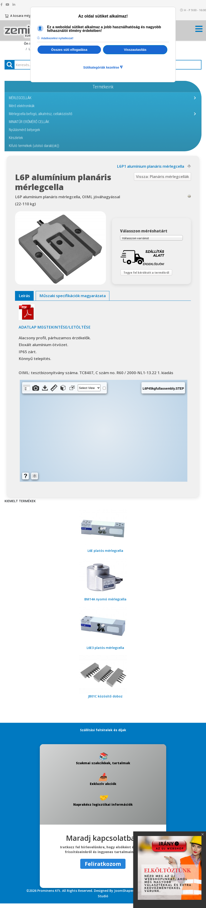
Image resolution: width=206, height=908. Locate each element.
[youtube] (7, 4)
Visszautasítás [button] (135, 49)
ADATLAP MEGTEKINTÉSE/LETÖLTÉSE (54, 331)
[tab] (24, 300)
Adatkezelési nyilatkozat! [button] (57, 38)
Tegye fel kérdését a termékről (150, 275)
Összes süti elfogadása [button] (69, 49)
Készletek (16, 138)
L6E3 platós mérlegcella (105, 652)
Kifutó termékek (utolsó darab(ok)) (34, 146)
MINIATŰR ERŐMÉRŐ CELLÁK (29, 122)
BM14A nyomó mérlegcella (105, 604)
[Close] (202, 834)
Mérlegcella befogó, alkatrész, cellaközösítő (40, 114)
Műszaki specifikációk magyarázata (72, 300)
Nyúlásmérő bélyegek (24, 130)
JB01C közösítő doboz (105, 701)
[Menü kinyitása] (199, 30)
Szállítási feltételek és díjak (103, 734)
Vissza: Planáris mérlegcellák (162, 176)
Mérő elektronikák (22, 106)
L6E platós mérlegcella (105, 555)
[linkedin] (14, 4)
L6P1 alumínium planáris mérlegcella (150, 166)
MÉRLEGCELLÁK (20, 98)
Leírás (24, 300)
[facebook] (1, 4)
